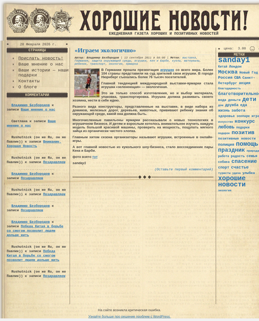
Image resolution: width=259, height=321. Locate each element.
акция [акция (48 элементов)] (244, 83)
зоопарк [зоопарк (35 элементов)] (243, 116)
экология (116, 63)
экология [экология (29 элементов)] (224, 190)
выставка (189, 57)
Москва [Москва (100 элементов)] (228, 72)
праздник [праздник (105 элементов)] (231, 150)
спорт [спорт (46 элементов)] (223, 167)
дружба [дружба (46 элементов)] (232, 105)
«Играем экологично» (105, 50)
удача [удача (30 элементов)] (236, 173)
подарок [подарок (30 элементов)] (224, 133)
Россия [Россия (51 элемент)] (225, 77)
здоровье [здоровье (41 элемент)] (226, 116)
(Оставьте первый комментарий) (184, 169)
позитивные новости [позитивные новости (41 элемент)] (237, 139)
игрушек (167, 70)
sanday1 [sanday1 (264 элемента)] (234, 60)
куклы (176, 60)
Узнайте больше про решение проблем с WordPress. (129, 316)
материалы (191, 60)
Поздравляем (54, 162)
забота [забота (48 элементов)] (238, 110)
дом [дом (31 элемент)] (220, 105)
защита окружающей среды (111, 60)
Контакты (29, 81)
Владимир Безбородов (30, 105)
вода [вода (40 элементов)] (222, 100)
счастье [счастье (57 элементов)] (240, 167)
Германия (81, 60)
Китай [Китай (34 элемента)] (222, 67)
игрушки (140, 60)
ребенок (81, 63)
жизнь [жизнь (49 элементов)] (224, 110)
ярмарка (132, 63)
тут (94, 157)
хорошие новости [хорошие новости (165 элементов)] (232, 181)
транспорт (97, 63)
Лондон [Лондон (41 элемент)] (235, 67)
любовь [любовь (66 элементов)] (226, 127)
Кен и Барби (159, 60)
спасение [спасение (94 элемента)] (244, 161)
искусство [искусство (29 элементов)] (225, 121)
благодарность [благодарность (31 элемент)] (229, 88)
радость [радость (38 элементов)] (238, 156)
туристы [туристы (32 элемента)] (224, 173)
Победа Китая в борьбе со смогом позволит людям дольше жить (35, 230)
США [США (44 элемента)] (237, 78)
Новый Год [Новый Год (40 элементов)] (248, 73)
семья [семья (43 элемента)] (252, 156)
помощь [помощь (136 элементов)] (247, 144)
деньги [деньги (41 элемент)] (234, 100)
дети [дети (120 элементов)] (249, 99)
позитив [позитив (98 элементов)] (243, 133)
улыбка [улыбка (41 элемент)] (248, 173)
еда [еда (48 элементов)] (243, 105)
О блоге (27, 87)
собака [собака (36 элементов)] (224, 162)
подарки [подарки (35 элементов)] (242, 127)
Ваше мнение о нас (40, 64)
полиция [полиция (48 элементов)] (226, 145)
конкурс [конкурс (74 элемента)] (245, 121)
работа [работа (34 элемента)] (223, 156)
